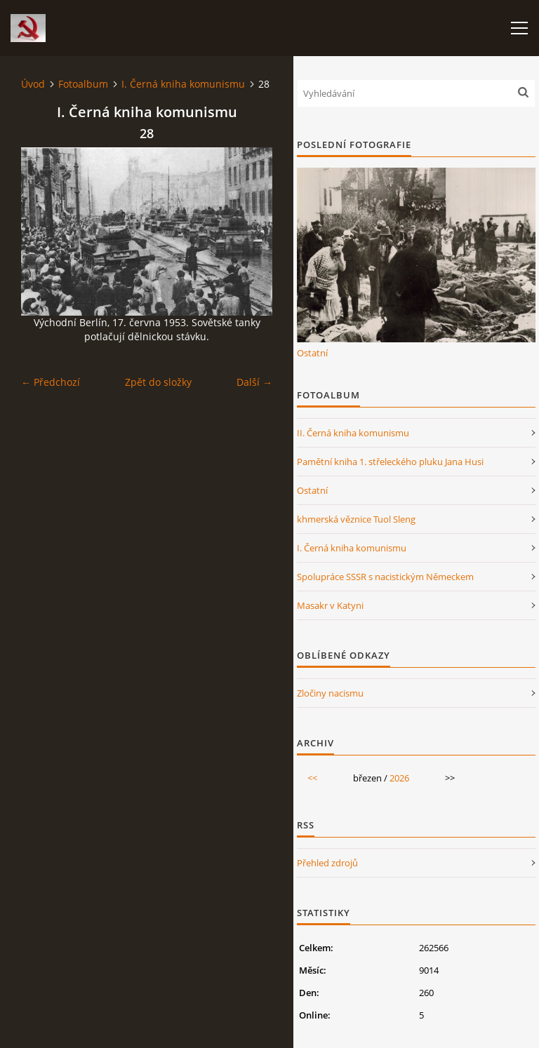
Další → (254, 382)
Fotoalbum (83, 83)
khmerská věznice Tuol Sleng (356, 519)
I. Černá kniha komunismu (183, 83)
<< (312, 778)
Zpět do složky (158, 382)
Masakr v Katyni (330, 605)
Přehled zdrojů (327, 862)
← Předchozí (50, 382)
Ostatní (312, 353)
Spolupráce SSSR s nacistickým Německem (385, 576)
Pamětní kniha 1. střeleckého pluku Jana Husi (390, 461)
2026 (399, 778)
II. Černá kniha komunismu (353, 432)
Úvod (33, 83)
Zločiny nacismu (330, 693)
